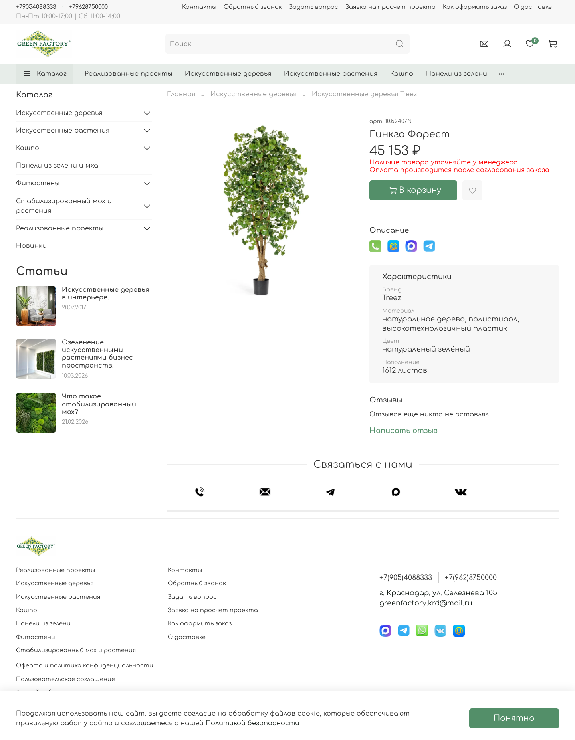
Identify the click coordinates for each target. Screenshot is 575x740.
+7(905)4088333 (405, 578)
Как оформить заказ (475, 7)
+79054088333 (36, 7)
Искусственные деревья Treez (364, 94)
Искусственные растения (330, 73)
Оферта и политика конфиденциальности (84, 665)
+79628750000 (88, 7)
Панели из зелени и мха (57, 165)
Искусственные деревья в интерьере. (105, 293)
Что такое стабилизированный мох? (99, 404)
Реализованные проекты (128, 73)
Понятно (514, 718)
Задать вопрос (313, 7)
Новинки (31, 245)
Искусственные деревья (228, 73)
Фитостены (37, 183)
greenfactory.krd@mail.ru (425, 603)
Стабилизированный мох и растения (64, 206)
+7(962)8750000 (471, 578)
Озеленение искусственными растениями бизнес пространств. (97, 354)
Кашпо (401, 73)
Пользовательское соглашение (65, 679)
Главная (181, 94)
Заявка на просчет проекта (390, 7)
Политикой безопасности (252, 723)
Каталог (45, 74)
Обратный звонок (253, 7)
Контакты (199, 7)
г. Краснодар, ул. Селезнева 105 (438, 593)
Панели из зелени (456, 73)
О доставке (533, 7)
